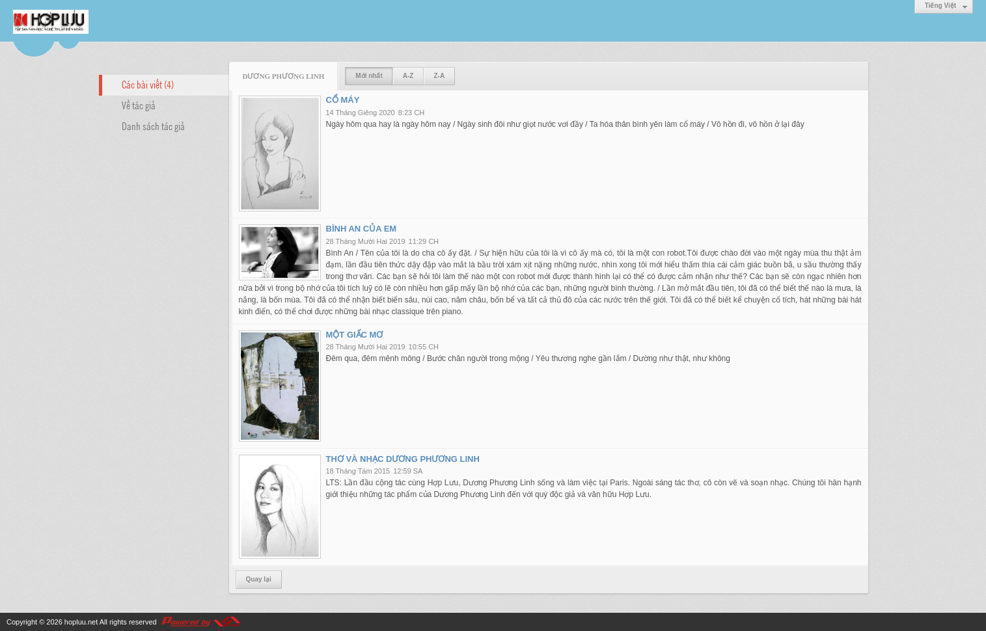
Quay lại (258, 579)
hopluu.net (81, 622)
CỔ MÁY (343, 100)
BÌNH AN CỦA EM (361, 229)
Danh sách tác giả (153, 125)
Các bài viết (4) (148, 84)
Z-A (439, 75)
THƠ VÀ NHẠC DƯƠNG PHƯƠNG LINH (403, 459)
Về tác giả (139, 105)
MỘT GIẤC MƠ (354, 335)
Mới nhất (368, 75)
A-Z (408, 75)
